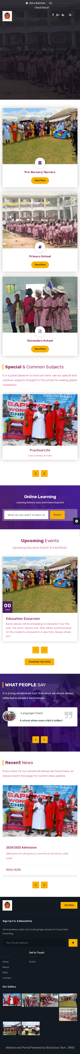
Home (6, 961)
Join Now (69, 905)
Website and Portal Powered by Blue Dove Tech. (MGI (40, 1047)
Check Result (42, 7)
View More (40, 180)
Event (32, 961)
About (6, 967)
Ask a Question (35, 3)
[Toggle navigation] (75, 15)
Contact (7, 978)
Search (57, 514)
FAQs (5, 972)
